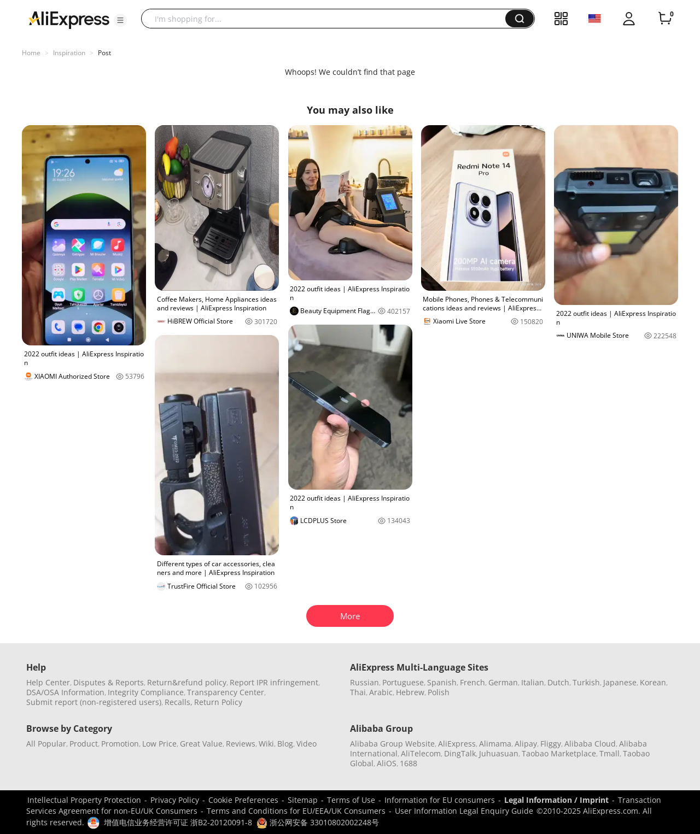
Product (83, 743)
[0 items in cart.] (665, 18)
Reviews (240, 743)
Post (104, 52)
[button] (120, 20)
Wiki (266, 743)
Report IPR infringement (274, 682)
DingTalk (460, 753)
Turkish (586, 682)
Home (31, 52)
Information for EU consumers (439, 800)
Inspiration (69, 52)
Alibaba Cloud (590, 743)
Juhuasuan (498, 753)
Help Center (48, 682)
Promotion (120, 743)
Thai (358, 692)
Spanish (442, 682)
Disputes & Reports (108, 682)
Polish (439, 692)
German (503, 682)
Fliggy (550, 743)
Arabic (381, 692)
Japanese (620, 682)
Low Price (159, 743)
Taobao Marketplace (559, 753)
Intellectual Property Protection (84, 800)
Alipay (526, 743)
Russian (364, 682)
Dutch (558, 682)
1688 (408, 763)
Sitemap (303, 800)
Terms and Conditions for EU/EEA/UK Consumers (296, 811)
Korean (653, 682)
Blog (285, 743)
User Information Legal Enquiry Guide (464, 811)
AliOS (386, 763)
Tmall (609, 753)
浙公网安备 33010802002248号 (317, 822)
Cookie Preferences (243, 800)
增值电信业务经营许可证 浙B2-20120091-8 (178, 822)
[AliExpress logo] (69, 19)
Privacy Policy (174, 800)
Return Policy (218, 702)
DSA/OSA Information (65, 692)
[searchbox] (327, 18)
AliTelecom (421, 753)
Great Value (201, 743)
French (472, 682)
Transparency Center (225, 692)
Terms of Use (351, 800)
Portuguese (403, 682)
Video (306, 743)
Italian (532, 682)
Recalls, (178, 702)
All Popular (46, 743)
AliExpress (457, 743)
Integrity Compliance (146, 692)
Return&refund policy (186, 682)
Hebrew (410, 692)
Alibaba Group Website (392, 743)
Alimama (495, 743)
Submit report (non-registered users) (93, 702)
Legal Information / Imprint (556, 800)
